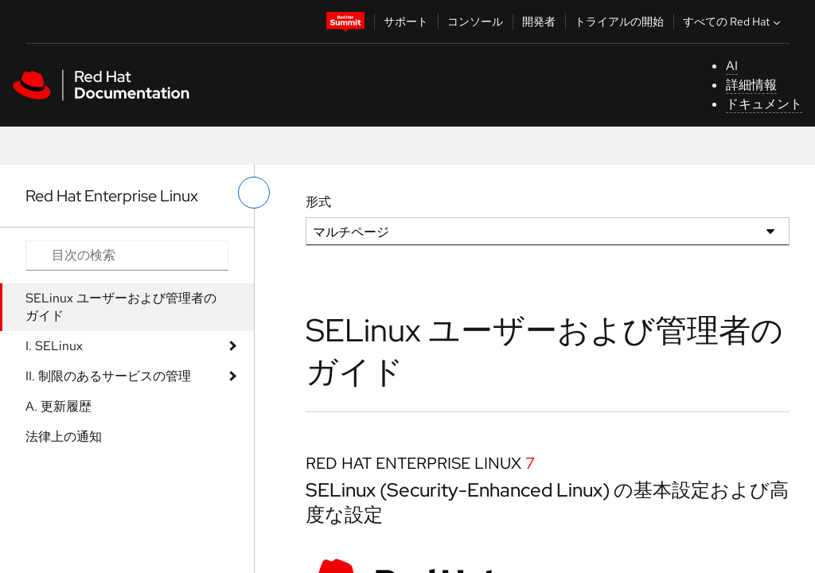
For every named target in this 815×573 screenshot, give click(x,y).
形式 (318, 201)
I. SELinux (54, 345)
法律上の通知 (63, 436)
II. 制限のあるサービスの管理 (108, 376)
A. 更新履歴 (58, 406)
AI (732, 65)
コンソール (475, 21)
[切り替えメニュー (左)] (254, 193)
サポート (406, 21)
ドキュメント (764, 104)
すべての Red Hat (733, 21)
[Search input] (126, 255)
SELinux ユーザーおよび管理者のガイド (120, 307)
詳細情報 (751, 84)
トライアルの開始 (619, 21)
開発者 (539, 21)
